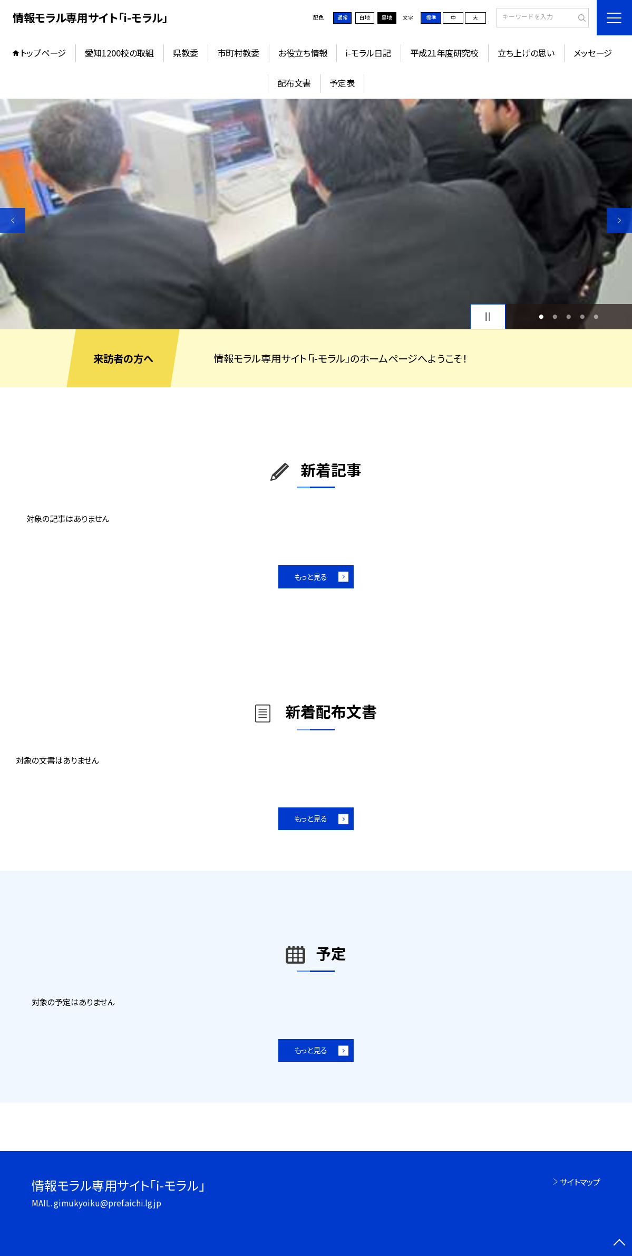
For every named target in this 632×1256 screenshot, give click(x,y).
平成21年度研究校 (444, 52)
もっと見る (310, 576)
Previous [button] (12, 220)
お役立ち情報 (302, 52)
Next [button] (619, 220)
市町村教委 (238, 52)
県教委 (185, 52)
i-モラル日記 (368, 52)
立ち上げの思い (526, 52)
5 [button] (596, 316)
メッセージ (592, 52)
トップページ (43, 52)
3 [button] (569, 316)
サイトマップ (580, 1181)
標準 (431, 17)
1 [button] (541, 316)
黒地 (387, 17)
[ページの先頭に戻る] (619, 1243)
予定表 (342, 83)
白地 (364, 17)
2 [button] (555, 316)
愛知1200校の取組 (119, 52)
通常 (342, 17)
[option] (316, 214)
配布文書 (294, 83)
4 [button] (582, 316)
